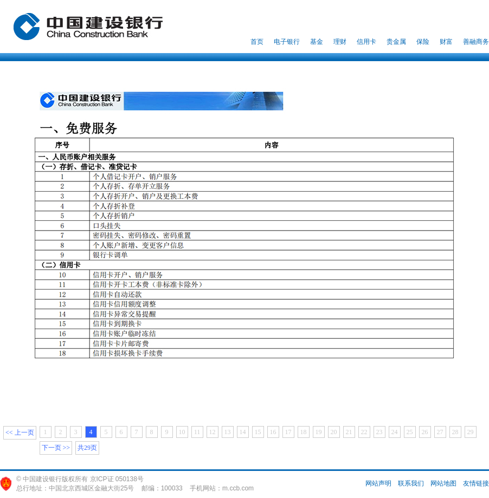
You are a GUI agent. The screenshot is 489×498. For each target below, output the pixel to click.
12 (212, 432)
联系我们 (411, 483)
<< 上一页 (19, 432)
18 (303, 432)
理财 (339, 41)
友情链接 (476, 483)
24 (394, 432)
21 (349, 432)
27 (440, 432)
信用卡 (366, 41)
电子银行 (287, 41)
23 (379, 432)
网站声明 (378, 483)
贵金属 (396, 41)
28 (455, 432)
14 (243, 432)
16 (273, 432)
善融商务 (476, 41)
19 (319, 432)
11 (197, 432)
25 (410, 432)
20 (334, 432)
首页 (256, 41)
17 (288, 432)
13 (227, 432)
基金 (316, 41)
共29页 (87, 447)
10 (182, 432)
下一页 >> (56, 447)
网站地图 (443, 483)
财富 (446, 41)
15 (258, 432)
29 (470, 432)
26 (425, 432)
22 (364, 432)
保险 (422, 41)
